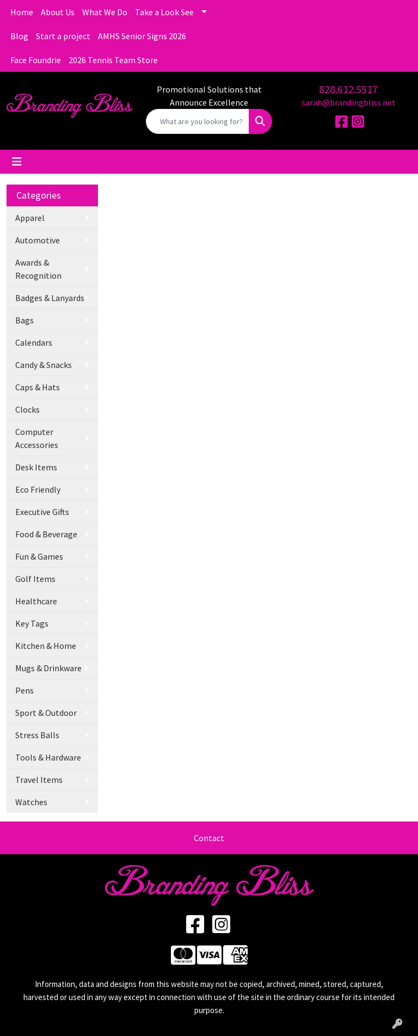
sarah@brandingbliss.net (349, 102)
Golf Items (35, 578)
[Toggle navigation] (16, 161)
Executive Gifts (42, 511)
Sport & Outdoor (46, 712)
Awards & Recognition (38, 269)
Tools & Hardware (48, 757)
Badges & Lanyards (49, 297)
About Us (58, 12)
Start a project (63, 35)
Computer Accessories (36, 438)
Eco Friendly (37, 489)
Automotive (37, 240)
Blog (19, 35)
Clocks (27, 409)
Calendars (33, 342)
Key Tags (31, 623)
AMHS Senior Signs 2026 (142, 35)
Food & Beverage (46, 534)
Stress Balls (37, 735)
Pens (24, 690)
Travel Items (39, 779)
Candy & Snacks (43, 364)
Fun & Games (39, 556)
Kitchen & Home (45, 645)
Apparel (30, 217)
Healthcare (36, 601)
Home (21, 12)
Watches (31, 801)
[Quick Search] (197, 121)
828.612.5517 (348, 89)
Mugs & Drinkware (48, 668)
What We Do (104, 12)
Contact (209, 837)
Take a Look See (164, 12)
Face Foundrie (35, 59)
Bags (24, 320)
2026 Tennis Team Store (113, 59)
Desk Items (36, 467)
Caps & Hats (37, 387)
